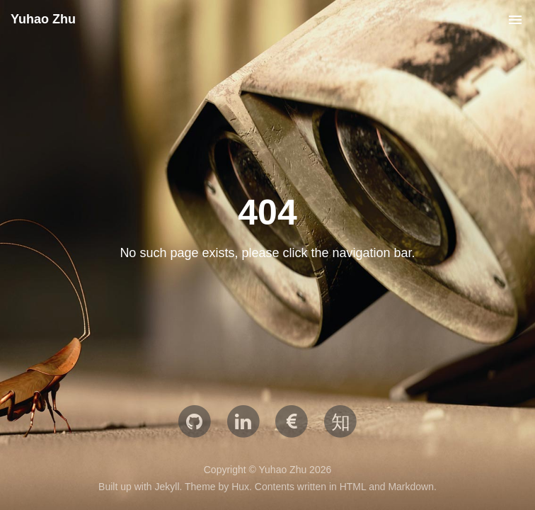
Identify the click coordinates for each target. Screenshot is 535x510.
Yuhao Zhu (43, 19)
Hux (240, 486)
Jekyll (166, 486)
